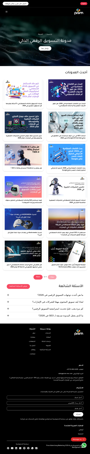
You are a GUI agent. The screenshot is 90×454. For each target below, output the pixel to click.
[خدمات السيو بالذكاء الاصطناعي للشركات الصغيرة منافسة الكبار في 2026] (66, 191)
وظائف (33, 350)
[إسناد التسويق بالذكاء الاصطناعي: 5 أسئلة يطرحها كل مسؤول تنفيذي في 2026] (23, 94)
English (84, 3)
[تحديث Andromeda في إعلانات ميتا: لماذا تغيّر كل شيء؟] (23, 223)
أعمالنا (48, 337)
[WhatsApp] (84, 445)
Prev (52, 277)
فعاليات (32, 354)
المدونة (48, 346)
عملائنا (33, 337)
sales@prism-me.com (65, 374)
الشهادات (32, 341)
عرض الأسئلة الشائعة (18, 286)
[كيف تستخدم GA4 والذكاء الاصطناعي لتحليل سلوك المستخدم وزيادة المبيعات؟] (23, 191)
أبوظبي (81, 430)
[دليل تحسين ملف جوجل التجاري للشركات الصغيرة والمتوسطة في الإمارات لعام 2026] (23, 126)
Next (38, 277)
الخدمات (48, 333)
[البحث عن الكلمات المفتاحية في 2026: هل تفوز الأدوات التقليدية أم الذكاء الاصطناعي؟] (66, 94)
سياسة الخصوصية (22, 444)
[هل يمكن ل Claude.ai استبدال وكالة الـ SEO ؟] (23, 158)
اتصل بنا (32, 346)
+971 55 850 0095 (72, 369)
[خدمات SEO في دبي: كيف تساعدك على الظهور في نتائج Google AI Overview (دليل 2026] (66, 126)
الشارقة (80, 434)
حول (33, 333)
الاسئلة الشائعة (45, 350)
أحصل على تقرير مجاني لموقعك (15, 4)
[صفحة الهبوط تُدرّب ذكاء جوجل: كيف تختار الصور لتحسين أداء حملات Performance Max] (66, 255)
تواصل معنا (45, 48)
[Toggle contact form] (78, 439)
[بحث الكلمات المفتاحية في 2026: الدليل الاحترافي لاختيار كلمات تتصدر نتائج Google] (66, 158)
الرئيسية (49, 34)
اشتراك (78, 414)
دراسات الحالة (46, 341)
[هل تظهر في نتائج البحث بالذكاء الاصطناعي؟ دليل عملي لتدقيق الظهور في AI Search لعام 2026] (23, 255)
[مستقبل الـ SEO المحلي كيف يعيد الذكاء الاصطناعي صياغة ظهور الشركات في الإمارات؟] (66, 223)
